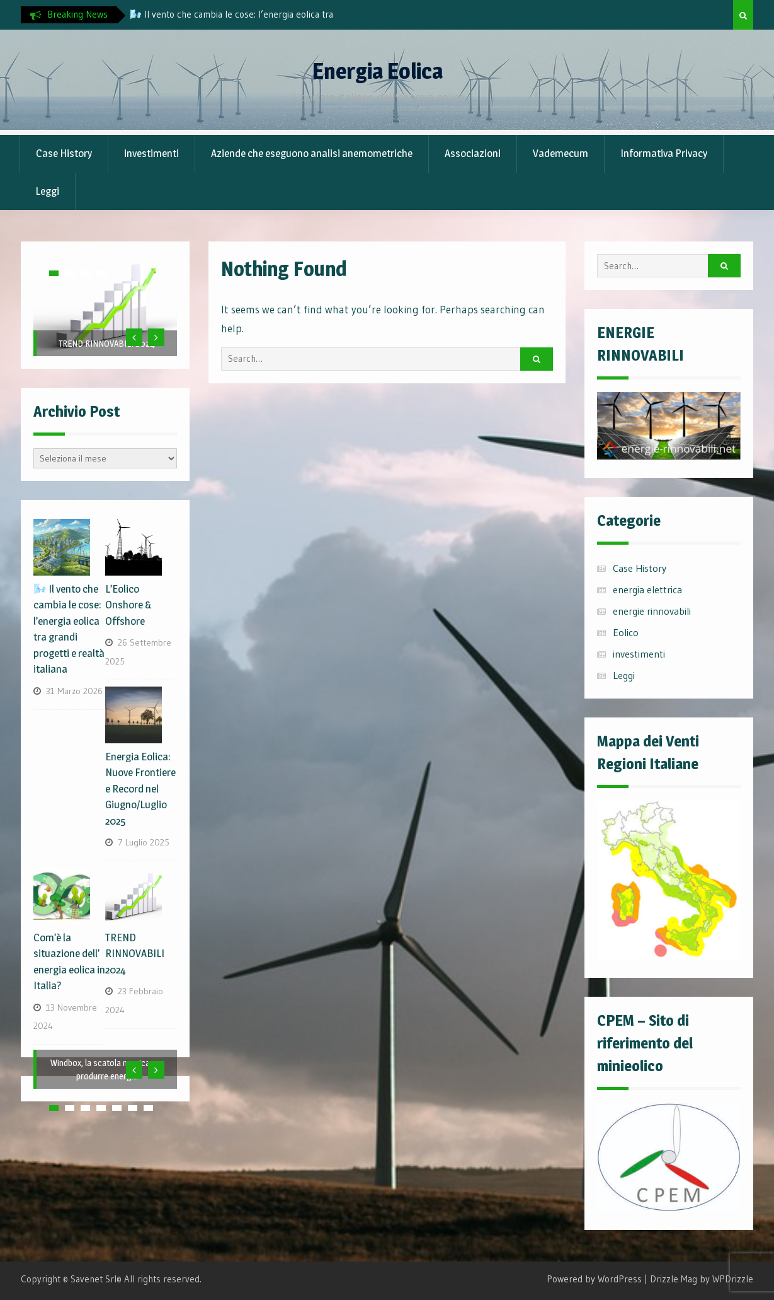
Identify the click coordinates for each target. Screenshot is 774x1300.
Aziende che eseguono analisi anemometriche (312, 153)
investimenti (151, 153)
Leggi (47, 191)
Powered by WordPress (594, 1279)
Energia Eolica (377, 70)
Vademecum (560, 153)
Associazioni (473, 153)
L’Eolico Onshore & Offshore (128, 605)
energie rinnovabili (652, 611)
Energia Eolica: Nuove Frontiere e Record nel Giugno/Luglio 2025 (140, 788)
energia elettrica (647, 589)
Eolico (626, 632)
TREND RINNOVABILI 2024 (107, 343)
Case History (64, 153)
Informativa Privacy (663, 153)
